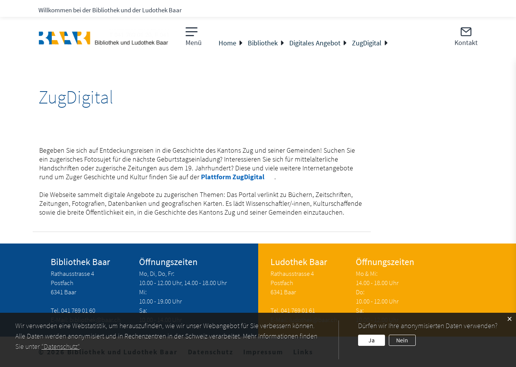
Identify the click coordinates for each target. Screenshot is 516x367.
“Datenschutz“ (60, 346)
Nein (402, 340)
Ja (371, 340)
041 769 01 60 (78, 310)
